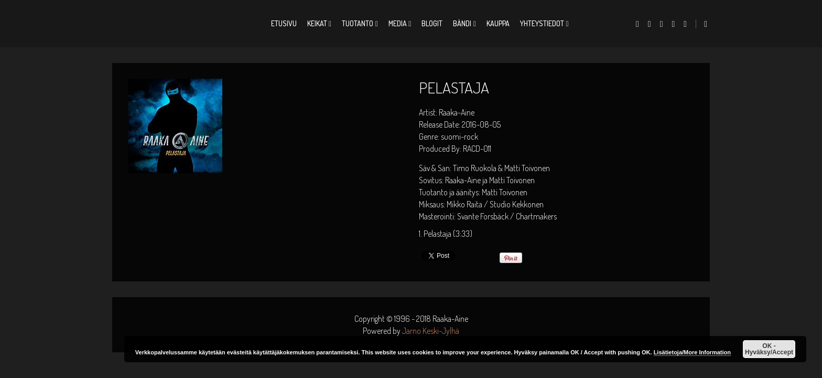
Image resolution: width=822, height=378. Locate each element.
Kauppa (498, 23)
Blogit (431, 23)
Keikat (317, 23)
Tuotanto (357, 23)
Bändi (462, 23)
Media (397, 23)
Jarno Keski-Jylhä (430, 331)
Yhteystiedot (542, 23)
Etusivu (284, 23)
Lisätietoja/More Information (692, 352)
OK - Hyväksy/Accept (769, 349)
